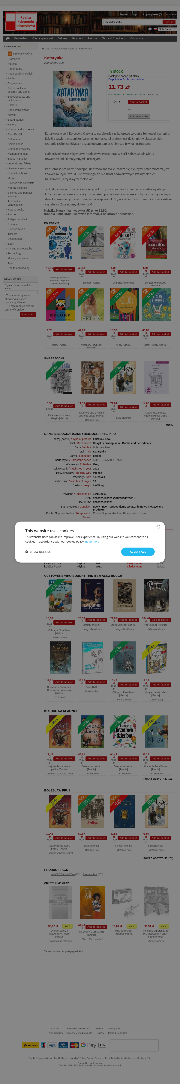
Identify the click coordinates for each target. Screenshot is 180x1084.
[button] (37, 551)
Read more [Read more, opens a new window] (92, 541)
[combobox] (158, 527)
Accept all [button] (138, 551)
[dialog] (90, 542)
